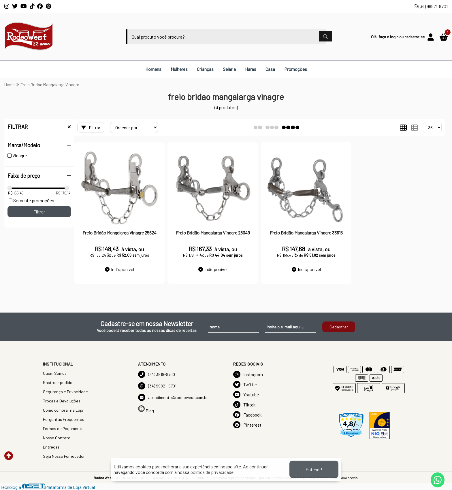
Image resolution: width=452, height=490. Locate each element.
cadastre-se (414, 36)
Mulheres (179, 69)
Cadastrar (338, 326)
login (394, 36)
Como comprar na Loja (63, 410)
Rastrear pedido (57, 382)
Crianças (205, 69)
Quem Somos (55, 373)
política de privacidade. (212, 472)
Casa (270, 69)
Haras (250, 69)
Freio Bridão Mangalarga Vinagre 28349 (213, 232)
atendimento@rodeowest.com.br (173, 397)
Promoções (295, 69)
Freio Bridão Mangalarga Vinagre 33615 (306, 232)
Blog (146, 409)
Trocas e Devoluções (61, 400)
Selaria (229, 69)
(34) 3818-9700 (156, 374)
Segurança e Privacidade (65, 391)
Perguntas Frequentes (63, 419)
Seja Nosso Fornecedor (64, 456)
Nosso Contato (56, 437)
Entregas (51, 446)
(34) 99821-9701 (431, 6)
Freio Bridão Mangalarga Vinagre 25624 (119, 232)
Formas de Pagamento (63, 428)
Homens (153, 69)
